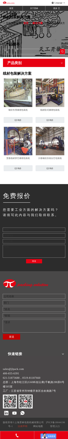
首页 (11, 8)
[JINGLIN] (16, 202)
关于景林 (34, 8)
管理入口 (55, 426)
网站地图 (38, 426)
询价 (18, 120)
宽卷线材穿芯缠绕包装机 (18, 158)
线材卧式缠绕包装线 (50, 110)
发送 (34, 261)
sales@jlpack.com (13, 369)
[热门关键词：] (62, 51)
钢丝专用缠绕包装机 (18, 110)
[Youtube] (14, 413)
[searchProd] (31, 51)
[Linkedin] (6, 413)
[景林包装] (26, 283)
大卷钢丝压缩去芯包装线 (50, 158)
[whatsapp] (22, 413)
